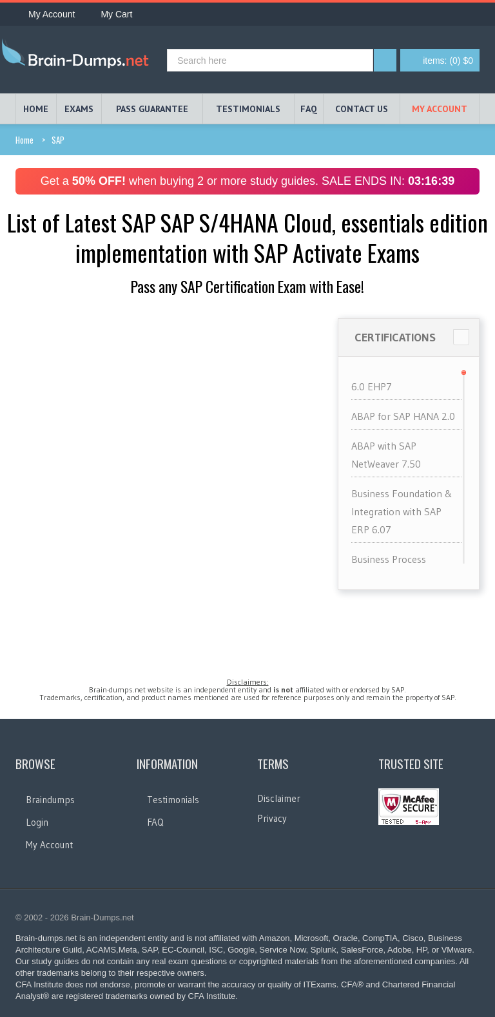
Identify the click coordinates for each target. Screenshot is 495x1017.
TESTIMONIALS (248, 109)
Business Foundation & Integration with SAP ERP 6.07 (401, 511)
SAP (58, 139)
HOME (35, 109)
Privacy (272, 818)
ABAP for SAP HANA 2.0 (403, 416)
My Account (45, 14)
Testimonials (173, 800)
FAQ (308, 109)
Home (24, 139)
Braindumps (50, 800)
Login (37, 822)
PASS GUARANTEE (152, 109)
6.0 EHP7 (371, 386)
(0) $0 (448, 60)
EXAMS (78, 109)
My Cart (110, 14)
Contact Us (361, 109)
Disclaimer (278, 798)
